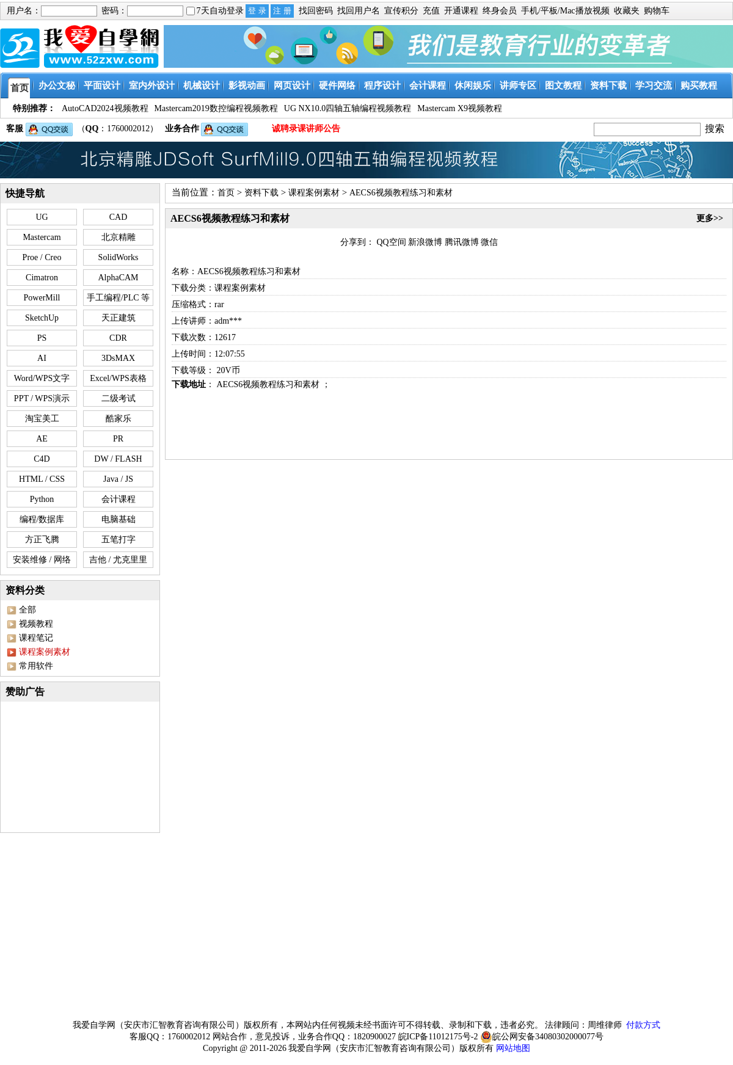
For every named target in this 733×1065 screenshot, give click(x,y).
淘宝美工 (42, 418)
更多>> (709, 218)
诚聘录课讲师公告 (306, 128)
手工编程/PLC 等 (118, 297)
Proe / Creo (42, 257)
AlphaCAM (118, 277)
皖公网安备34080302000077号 (542, 1037)
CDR (118, 338)
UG (41, 217)
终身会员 (500, 10)
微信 (489, 242)
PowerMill (42, 297)
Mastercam (41, 237)
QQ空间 (391, 242)
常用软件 (36, 666)
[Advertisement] (366, 923)
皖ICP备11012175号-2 (438, 1036)
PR (118, 438)
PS (42, 338)
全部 (27, 609)
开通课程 (461, 10)
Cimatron (42, 277)
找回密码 (316, 10)
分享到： (357, 242)
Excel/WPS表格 (118, 378)
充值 (431, 10)
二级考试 (118, 398)
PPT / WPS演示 (42, 398)
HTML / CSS (42, 479)
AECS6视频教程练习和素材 (401, 192)
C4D (41, 458)
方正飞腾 (42, 539)
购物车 (656, 10)
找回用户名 (358, 10)
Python (42, 499)
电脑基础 (118, 519)
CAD (118, 217)
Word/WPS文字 (42, 378)
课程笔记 (36, 637)
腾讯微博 (462, 242)
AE (42, 438)
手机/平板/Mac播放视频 (565, 10)
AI (41, 358)
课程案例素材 (314, 192)
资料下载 (261, 192)
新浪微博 (425, 242)
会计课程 (118, 499)
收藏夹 (627, 10)
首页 (226, 192)
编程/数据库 (42, 519)
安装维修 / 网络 (42, 559)
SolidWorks (118, 257)
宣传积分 (401, 10)
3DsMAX (118, 358)
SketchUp (42, 317)
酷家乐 (118, 418)
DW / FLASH (118, 458)
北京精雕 (118, 237)
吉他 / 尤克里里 (118, 559)
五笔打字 (118, 539)
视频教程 (36, 623)
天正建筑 (118, 317)
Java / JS (118, 479)
